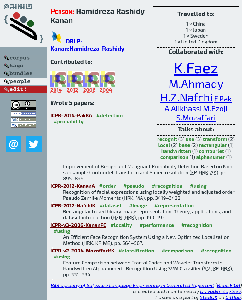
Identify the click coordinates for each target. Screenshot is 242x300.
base (184, 145)
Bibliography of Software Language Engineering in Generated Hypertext (132, 285)
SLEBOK (208, 297)
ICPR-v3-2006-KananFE (78, 225)
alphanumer (210, 157)
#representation (174, 205)
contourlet (211, 151)
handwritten (176, 151)
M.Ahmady (196, 83)
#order (107, 186)
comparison (174, 157)
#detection (109, 115)
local (164, 145)
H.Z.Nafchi (186, 97)
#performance (157, 225)
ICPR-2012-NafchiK (72, 205)
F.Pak (223, 98)
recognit (167, 139)
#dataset (111, 205)
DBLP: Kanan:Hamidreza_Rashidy (87, 45)
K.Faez (196, 67)
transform (215, 139)
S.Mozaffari (196, 117)
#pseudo (133, 186)
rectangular (213, 145)
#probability (69, 121)
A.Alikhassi (183, 108)
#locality (121, 225)
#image (138, 205)
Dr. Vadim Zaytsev (220, 291)
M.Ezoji (215, 108)
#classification (136, 250)
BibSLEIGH (228, 285)
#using (198, 186)
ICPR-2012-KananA (72, 186)
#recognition (167, 186)
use (190, 139)
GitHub (233, 297)
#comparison (177, 250)
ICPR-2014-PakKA (71, 115)
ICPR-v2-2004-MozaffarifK (82, 250)
